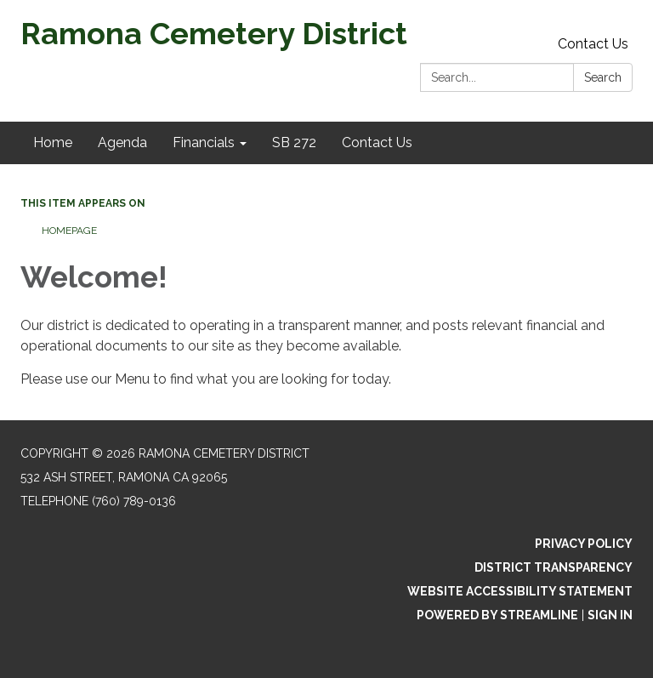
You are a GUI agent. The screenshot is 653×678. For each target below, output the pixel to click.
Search (603, 77)
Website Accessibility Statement (520, 591)
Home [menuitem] (52, 142)
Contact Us (593, 44)
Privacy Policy (584, 543)
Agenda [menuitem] (122, 142)
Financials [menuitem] (204, 142)
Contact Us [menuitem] (377, 142)
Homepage (69, 230)
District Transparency (553, 567)
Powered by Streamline (497, 615)
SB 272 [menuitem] (294, 142)
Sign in (610, 615)
